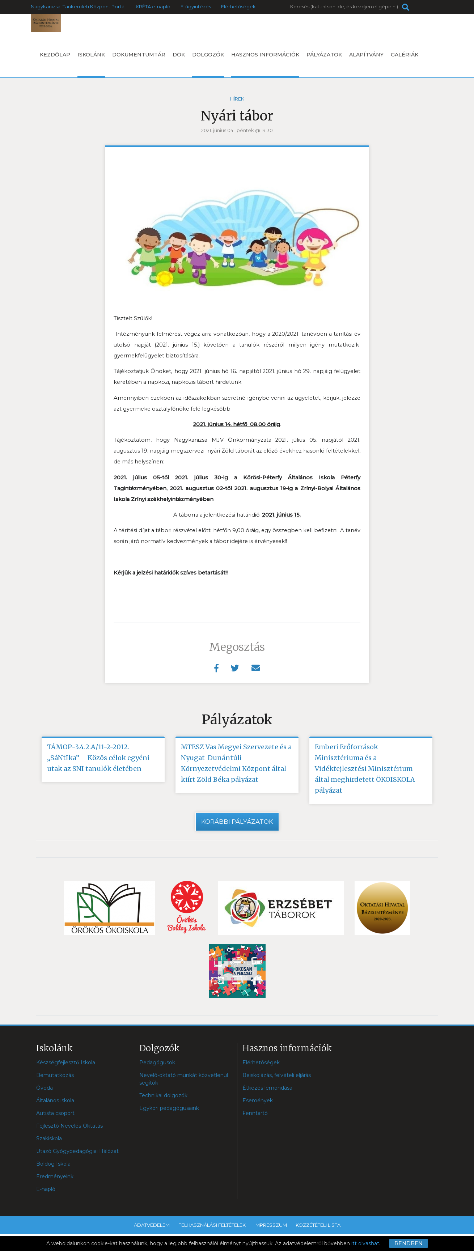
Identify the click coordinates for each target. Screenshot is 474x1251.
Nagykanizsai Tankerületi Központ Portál (78, 6)
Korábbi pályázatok (237, 821)
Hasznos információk (265, 64)
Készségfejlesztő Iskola (65, 1062)
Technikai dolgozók (163, 1095)
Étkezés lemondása (267, 1088)
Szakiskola (49, 1138)
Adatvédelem (152, 1225)
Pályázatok (324, 54)
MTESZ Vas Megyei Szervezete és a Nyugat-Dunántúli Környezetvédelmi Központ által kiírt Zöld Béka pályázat (236, 763)
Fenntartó (255, 1113)
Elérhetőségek (238, 6)
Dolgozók (208, 64)
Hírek (237, 99)
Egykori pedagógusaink (169, 1108)
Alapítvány (366, 54)
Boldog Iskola (53, 1164)
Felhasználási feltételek (212, 1225)
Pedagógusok (157, 1062)
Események (257, 1100)
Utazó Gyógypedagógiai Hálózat (77, 1151)
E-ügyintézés (196, 6)
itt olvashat (365, 1243)
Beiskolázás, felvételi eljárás (276, 1075)
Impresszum (270, 1225)
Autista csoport (55, 1113)
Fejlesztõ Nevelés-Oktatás (69, 1126)
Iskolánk (91, 64)
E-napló (45, 1189)
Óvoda (44, 1088)
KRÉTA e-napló (153, 6)
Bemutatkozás (55, 1075)
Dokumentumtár (138, 54)
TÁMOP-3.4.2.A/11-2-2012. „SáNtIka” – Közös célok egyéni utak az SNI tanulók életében (98, 758)
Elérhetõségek (261, 1062)
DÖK (179, 54)
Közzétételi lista (318, 1225)
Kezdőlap (55, 54)
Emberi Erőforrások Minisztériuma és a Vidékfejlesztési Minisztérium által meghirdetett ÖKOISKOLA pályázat (365, 768)
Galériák (404, 54)
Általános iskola (55, 1100)
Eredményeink (54, 1176)
